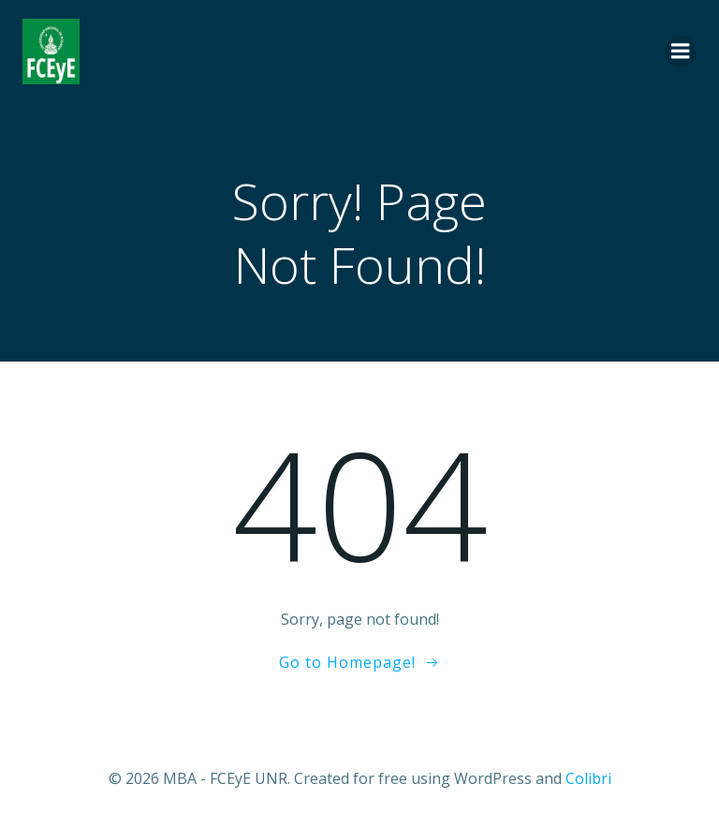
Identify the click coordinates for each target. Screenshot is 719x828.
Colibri (588, 778)
